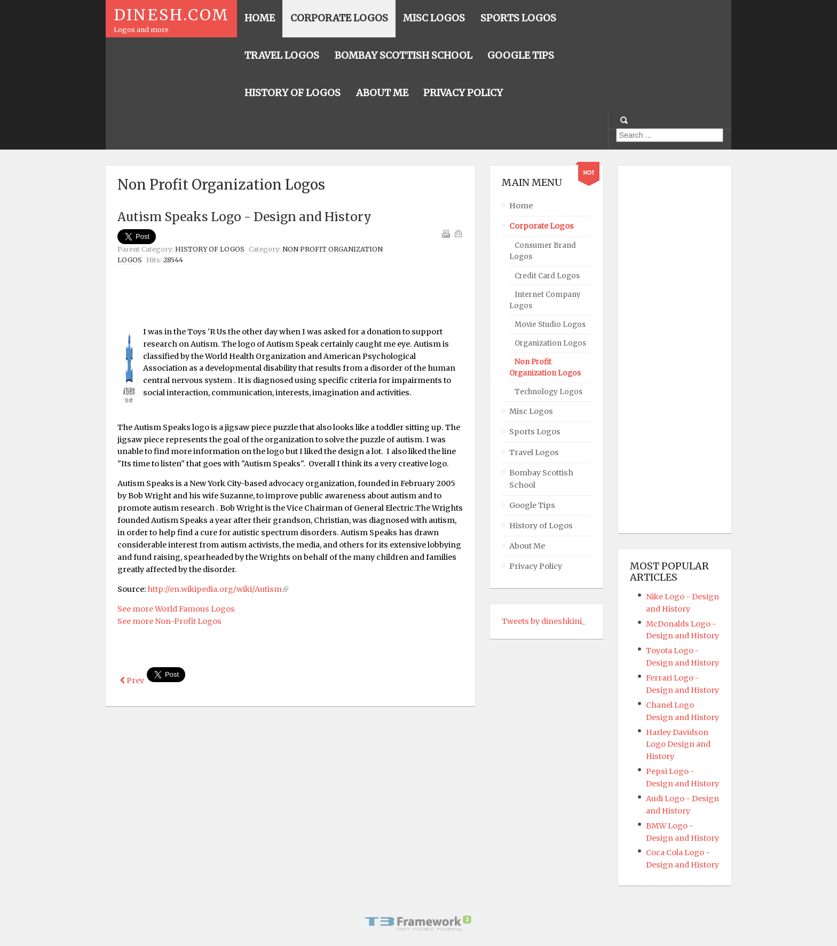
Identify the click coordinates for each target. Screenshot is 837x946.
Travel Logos (534, 452)
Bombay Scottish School (541, 479)
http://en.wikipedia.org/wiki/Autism (214, 589)
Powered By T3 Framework (418, 923)
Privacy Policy (535, 566)
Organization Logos (550, 343)
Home (521, 205)
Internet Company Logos (545, 300)
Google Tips (532, 505)
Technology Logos (548, 391)
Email (458, 233)
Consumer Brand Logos (542, 251)
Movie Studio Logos (550, 324)
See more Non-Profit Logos (169, 621)
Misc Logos (531, 411)
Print (445, 233)
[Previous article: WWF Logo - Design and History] (132, 680)
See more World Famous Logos (176, 609)
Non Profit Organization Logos (545, 367)
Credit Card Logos (547, 275)
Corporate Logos (541, 226)
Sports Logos (534, 431)
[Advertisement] (290, 295)
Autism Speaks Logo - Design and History (244, 216)
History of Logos (209, 249)
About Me (527, 546)
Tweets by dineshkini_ (543, 621)
